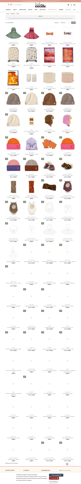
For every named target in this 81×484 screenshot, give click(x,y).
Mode (35, 9)
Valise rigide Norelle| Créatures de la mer (31, 65)
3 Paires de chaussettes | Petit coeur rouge (13, 371)
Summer (61, 9)
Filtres (73, 22)
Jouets (15, 9)
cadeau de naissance (31, 1)
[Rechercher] (69, 10)
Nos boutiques (10, 470)
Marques (8, 9)
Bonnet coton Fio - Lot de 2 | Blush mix (13, 283)
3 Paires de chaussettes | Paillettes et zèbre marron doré (68, 371)
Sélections (42, 9)
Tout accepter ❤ (56, 475)
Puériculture (22, 9)
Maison (30, 9)
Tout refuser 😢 (54, 478)
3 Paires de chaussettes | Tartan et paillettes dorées (31, 131)
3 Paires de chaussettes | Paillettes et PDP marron (13, 394)
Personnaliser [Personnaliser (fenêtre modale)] (53, 481)
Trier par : (57, 22)
